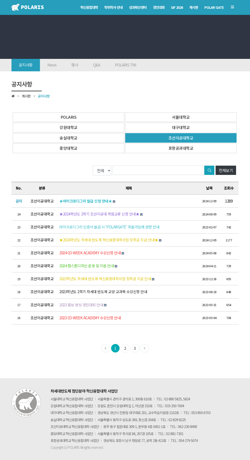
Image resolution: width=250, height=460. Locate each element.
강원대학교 (68, 127)
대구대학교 (181, 127)
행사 (74, 65)
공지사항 (25, 65)
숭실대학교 (68, 138)
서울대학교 (181, 117)
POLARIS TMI (125, 65)
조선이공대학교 (180, 138)
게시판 (26, 96)
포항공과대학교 (180, 148)
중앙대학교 (68, 148)
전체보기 (226, 170)
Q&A (96, 65)
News (51, 65)
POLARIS (69, 117)
